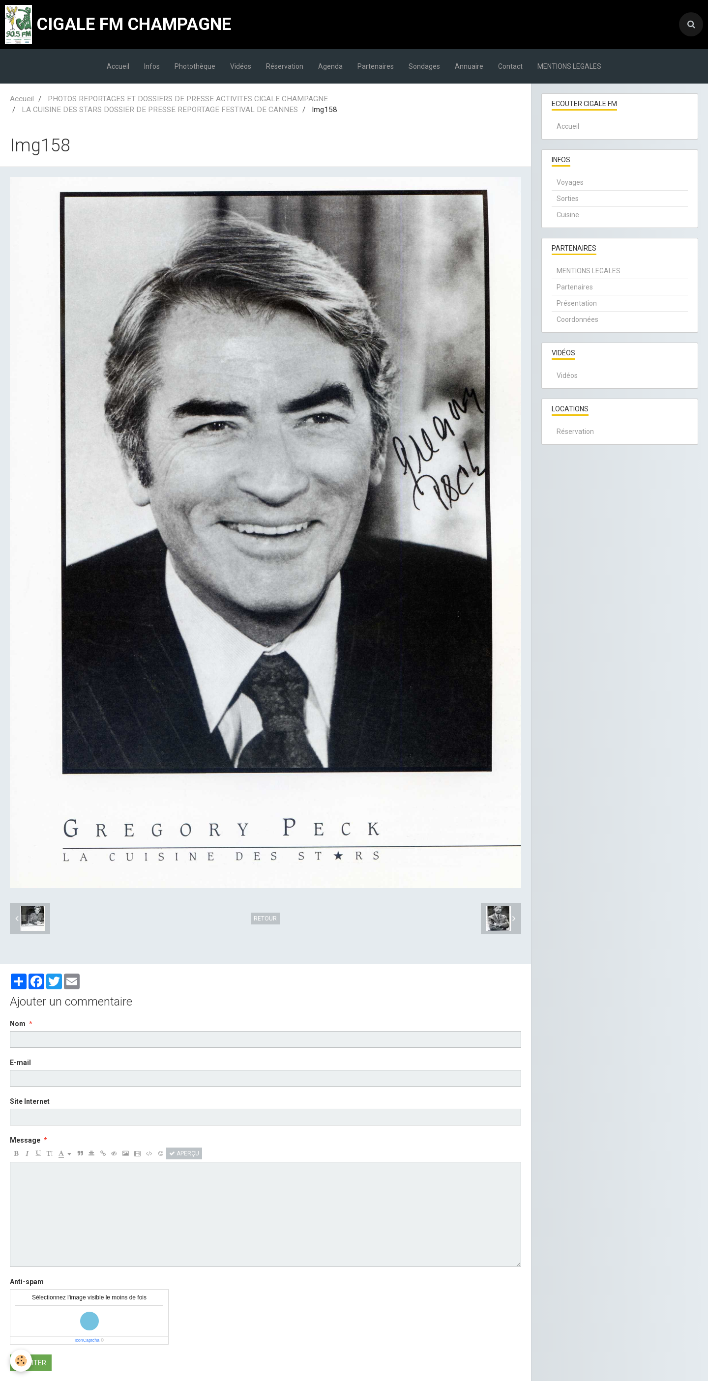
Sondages (424, 66)
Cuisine (568, 215)
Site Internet (30, 1101)
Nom (18, 1024)
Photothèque (195, 66)
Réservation (284, 66)
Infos (152, 66)
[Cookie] (21, 1361)
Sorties (568, 198)
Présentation (577, 303)
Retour (265, 918)
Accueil (118, 66)
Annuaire (469, 66)
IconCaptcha (87, 1340)
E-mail (20, 1062)
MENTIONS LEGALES (569, 66)
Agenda (330, 66)
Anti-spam (27, 1282)
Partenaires (375, 66)
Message (25, 1140)
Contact (510, 66)
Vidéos (240, 66)
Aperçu (184, 1153)
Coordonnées (577, 319)
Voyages (570, 182)
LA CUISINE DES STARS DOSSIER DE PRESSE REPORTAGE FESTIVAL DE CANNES (160, 109)
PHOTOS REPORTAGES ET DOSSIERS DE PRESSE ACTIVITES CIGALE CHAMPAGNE (188, 98)
